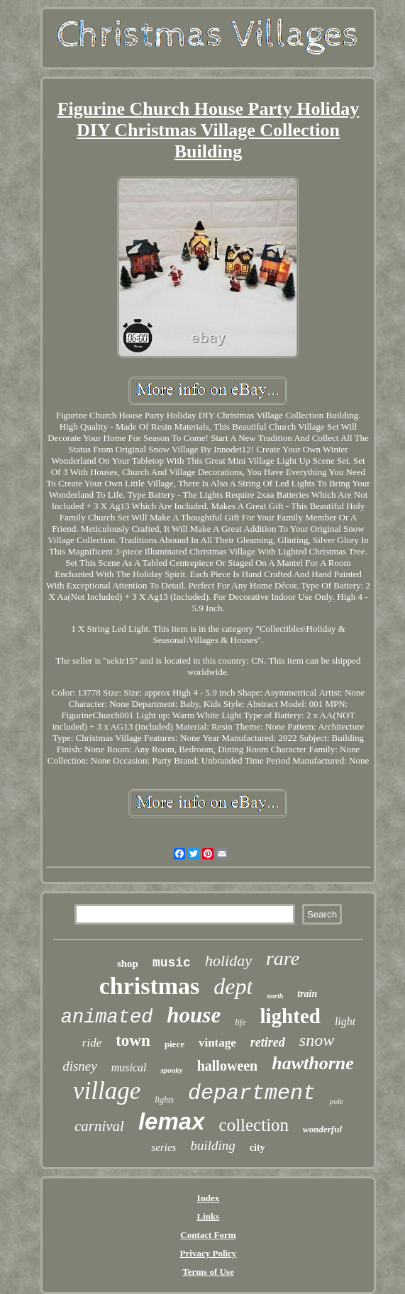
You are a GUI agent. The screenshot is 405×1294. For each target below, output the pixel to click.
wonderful (322, 1129)
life (240, 1022)
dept (233, 986)
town (133, 1040)
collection (254, 1124)
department (252, 1093)
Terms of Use (207, 1271)
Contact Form (207, 1234)
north (275, 996)
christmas (149, 986)
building (212, 1145)
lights (164, 1100)
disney (79, 1066)
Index (208, 1198)
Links (208, 1216)
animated (107, 1017)
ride (91, 1042)
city (257, 1147)
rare (282, 958)
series (163, 1147)
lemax (171, 1121)
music (171, 963)
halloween (227, 1065)
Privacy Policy (208, 1253)
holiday (228, 960)
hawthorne (313, 1063)
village (106, 1091)
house (194, 1015)
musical (129, 1067)
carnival (99, 1125)
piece (174, 1044)
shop (127, 963)
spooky (171, 1070)
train (307, 993)
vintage (217, 1042)
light (345, 1021)
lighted (290, 1016)
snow (316, 1040)
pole (336, 1101)
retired (267, 1042)
